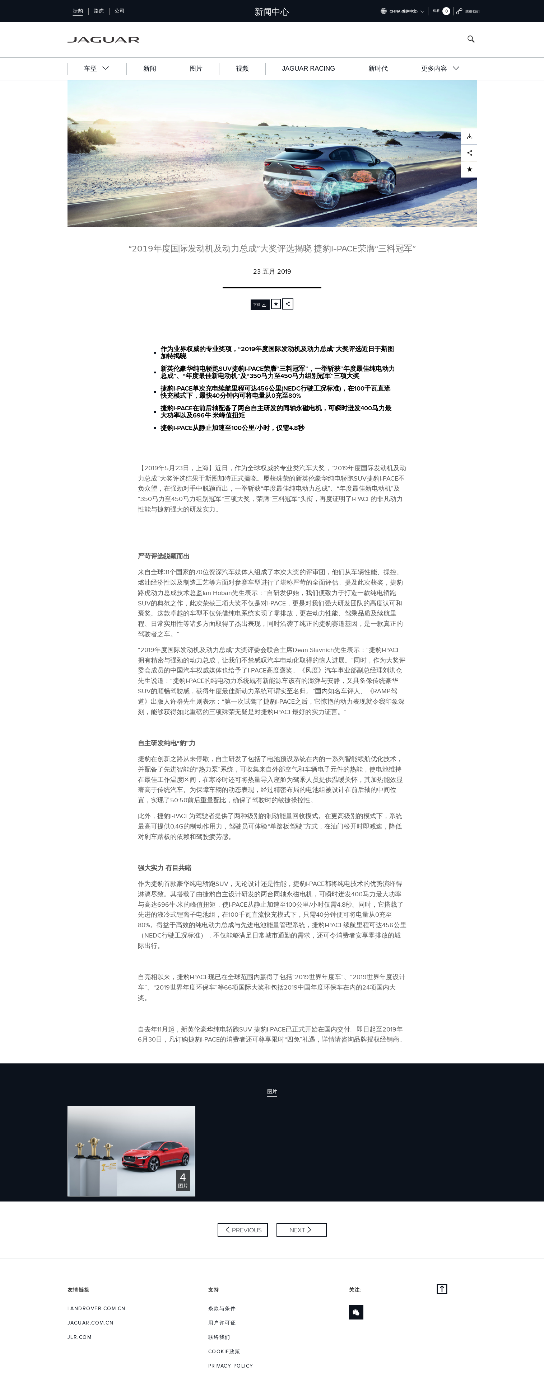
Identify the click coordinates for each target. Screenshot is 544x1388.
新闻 (149, 68)
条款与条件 (222, 1309)
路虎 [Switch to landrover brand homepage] (99, 11)
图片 (196, 68)
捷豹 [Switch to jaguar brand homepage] (78, 11)
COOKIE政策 (224, 1352)
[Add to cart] (276, 304)
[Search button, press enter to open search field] (471, 40)
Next (297, 1230)
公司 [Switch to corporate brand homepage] (120, 11)
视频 (242, 68)
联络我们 (219, 1337)
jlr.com (80, 1337)
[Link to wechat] (356, 1312)
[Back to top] (442, 1290)
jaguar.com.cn (91, 1323)
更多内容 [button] (440, 68)
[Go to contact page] (468, 11)
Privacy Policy (231, 1366)
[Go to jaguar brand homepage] (108, 40)
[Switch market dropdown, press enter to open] (402, 11)
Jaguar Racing (308, 68)
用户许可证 (222, 1323)
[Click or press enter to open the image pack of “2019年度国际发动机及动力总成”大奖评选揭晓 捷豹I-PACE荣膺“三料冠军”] (131, 1151)
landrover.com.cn (97, 1309)
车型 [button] (97, 68)
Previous (247, 1230)
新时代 (378, 68)
